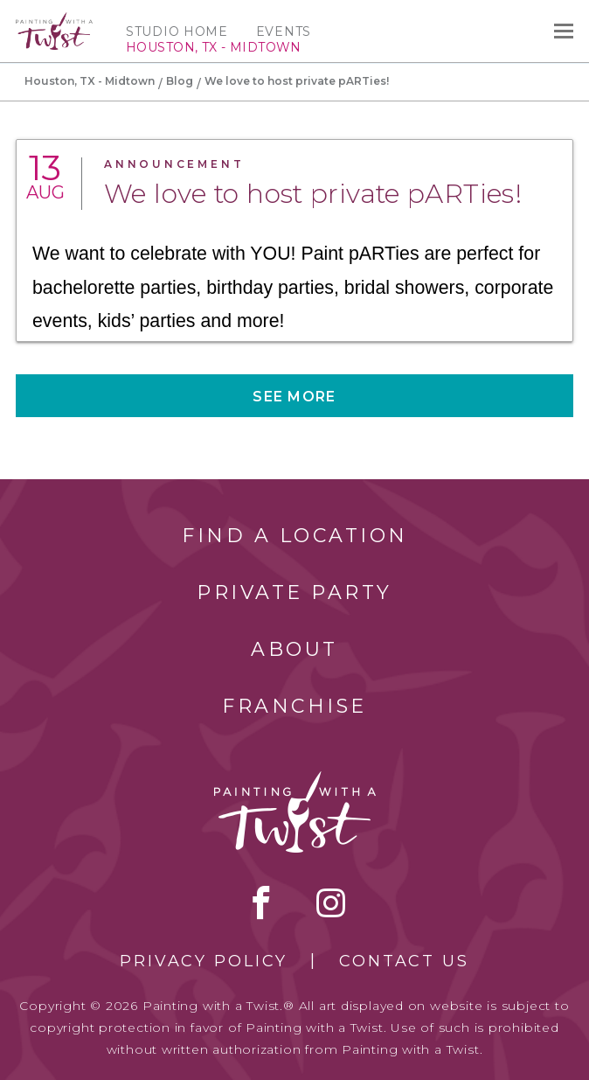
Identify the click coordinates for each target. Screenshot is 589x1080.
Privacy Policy (204, 961)
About (294, 649)
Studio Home (177, 31)
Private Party (294, 592)
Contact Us (404, 961)
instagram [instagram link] (330, 902)
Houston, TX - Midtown (89, 80)
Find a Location (295, 535)
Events (283, 31)
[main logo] (54, 20)
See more (294, 396)
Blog (179, 80)
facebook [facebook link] (261, 902)
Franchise (294, 706)
